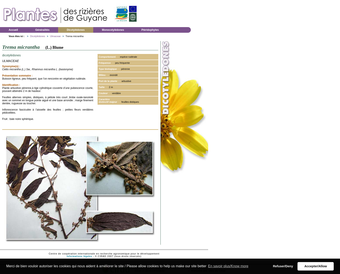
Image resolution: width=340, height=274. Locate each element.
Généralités (42, 29)
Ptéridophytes (150, 29)
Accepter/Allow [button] (315, 266)
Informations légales (79, 256)
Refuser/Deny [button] (283, 266)
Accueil (13, 29)
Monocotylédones (113, 29)
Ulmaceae (55, 36)
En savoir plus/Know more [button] (228, 266)
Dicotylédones (76, 29)
